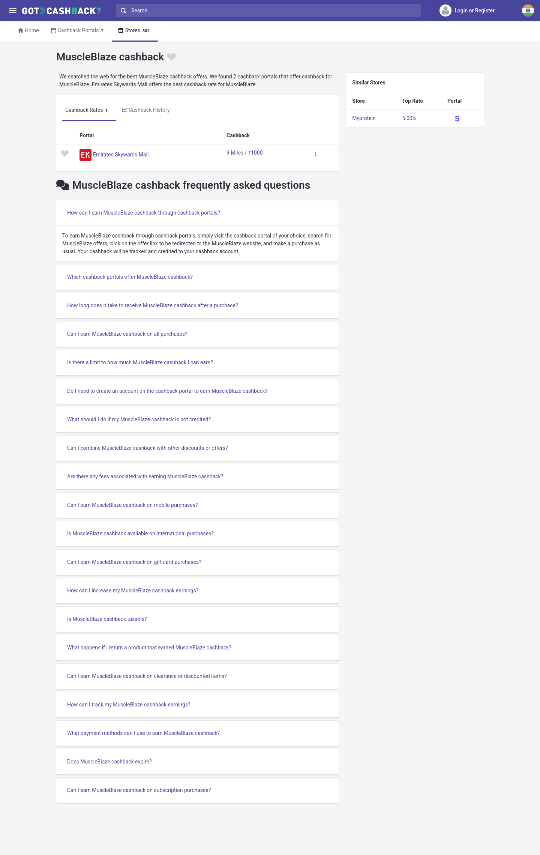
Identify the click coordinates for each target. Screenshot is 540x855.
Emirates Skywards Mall (120, 154)
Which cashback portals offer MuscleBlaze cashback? (130, 277)
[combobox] (267, 11)
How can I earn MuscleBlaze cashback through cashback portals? (143, 213)
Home (28, 30)
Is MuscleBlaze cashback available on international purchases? (140, 533)
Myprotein (363, 118)
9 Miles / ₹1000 (244, 153)
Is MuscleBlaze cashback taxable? (107, 619)
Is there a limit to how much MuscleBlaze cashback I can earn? (140, 362)
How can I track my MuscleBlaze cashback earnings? (128, 705)
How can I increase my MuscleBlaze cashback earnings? (132, 591)
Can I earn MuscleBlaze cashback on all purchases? (127, 334)
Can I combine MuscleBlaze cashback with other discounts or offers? (147, 448)
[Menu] (12, 10)
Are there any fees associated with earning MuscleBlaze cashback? (145, 476)
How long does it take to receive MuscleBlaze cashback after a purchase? (152, 305)
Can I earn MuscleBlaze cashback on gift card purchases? (134, 562)
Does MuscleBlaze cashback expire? (109, 762)
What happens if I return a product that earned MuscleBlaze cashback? (149, 648)
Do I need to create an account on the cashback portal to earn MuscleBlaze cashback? (167, 391)
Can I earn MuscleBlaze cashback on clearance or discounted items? (147, 676)
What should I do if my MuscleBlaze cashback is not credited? (139, 419)
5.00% (409, 118)
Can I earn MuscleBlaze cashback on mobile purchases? (132, 505)
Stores (135, 31)
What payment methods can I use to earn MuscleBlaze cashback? (143, 733)
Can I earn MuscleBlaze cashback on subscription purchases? (139, 790)
